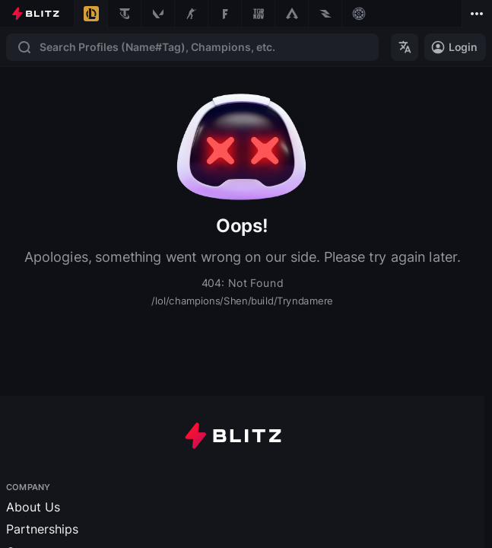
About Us (33, 507)
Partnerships (42, 529)
